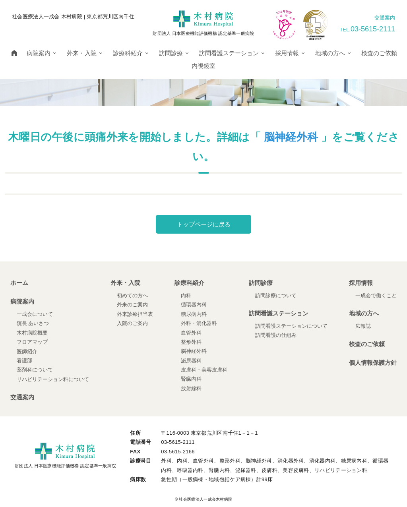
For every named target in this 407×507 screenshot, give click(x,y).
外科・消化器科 (199, 323)
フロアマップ (32, 342)
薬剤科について (35, 370)
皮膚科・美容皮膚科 (204, 370)
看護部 (24, 361)
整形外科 (191, 342)
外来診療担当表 (135, 314)
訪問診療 (175, 53)
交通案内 (384, 18)
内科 (186, 295)
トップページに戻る (204, 224)
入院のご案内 (132, 323)
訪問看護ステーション (233, 53)
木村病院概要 (32, 333)
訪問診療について (276, 295)
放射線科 (191, 388)
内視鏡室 (203, 65)
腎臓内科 (191, 379)
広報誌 (363, 326)
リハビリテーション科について (53, 379)
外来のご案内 (132, 305)
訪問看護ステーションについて (291, 326)
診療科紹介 (132, 53)
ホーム (19, 282)
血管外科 (191, 333)
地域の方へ (334, 53)
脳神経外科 (291, 137)
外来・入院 (86, 53)
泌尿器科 (191, 361)
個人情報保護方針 (373, 362)
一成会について (35, 314)
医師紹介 (27, 351)
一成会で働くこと (376, 295)
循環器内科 (194, 305)
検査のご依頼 (379, 53)
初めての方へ (132, 295)
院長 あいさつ (33, 323)
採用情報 (291, 53)
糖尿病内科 (194, 314)
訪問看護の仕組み (276, 335)
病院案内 (43, 53)
